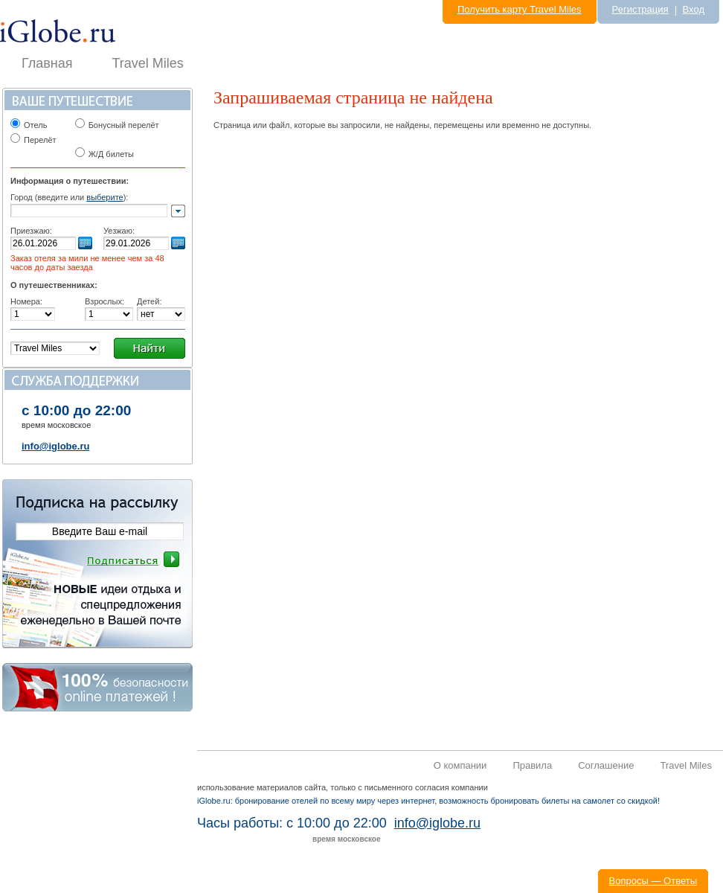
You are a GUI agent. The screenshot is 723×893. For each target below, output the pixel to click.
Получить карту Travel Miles (519, 9)
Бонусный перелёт (124, 125)
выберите (104, 197)
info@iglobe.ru (55, 446)
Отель (35, 125)
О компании (460, 765)
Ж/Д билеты (104, 154)
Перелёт (40, 139)
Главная (47, 63)
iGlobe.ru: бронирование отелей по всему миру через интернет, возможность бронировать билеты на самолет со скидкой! (428, 800)
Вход (693, 9)
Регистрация (640, 9)
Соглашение (606, 765)
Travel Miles (148, 63)
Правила (532, 765)
